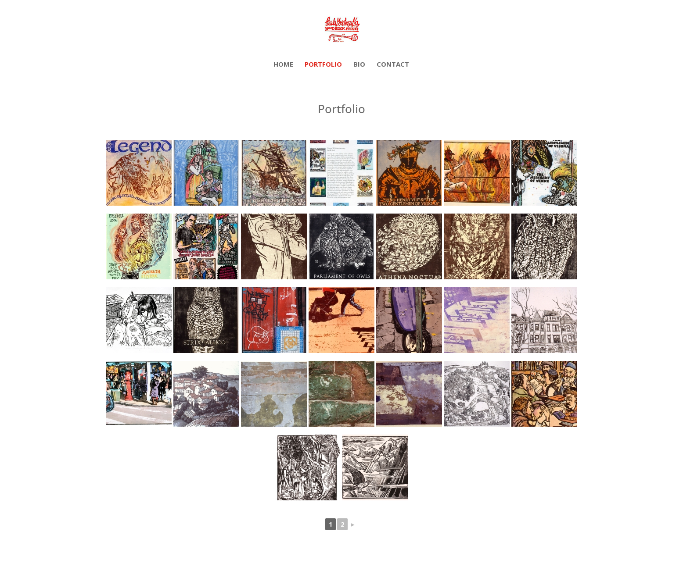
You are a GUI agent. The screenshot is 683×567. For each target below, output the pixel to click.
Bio (359, 64)
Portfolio (323, 64)
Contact (393, 64)
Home (283, 64)
